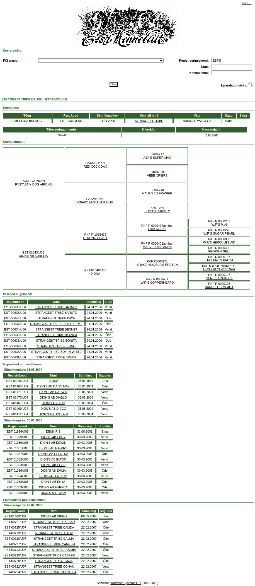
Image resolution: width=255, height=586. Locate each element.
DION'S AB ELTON (53, 459)
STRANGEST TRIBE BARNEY (56, 307)
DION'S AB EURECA (53, 487)
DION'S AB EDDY (53, 437)
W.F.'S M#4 (219, 224)
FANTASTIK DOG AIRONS (33, 184)
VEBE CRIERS (157, 175)
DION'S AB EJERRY (53, 448)
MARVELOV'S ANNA (157, 247)
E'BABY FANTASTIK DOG (95, 202)
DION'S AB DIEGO (53, 408)
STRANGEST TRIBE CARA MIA (54, 549)
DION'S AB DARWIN (53, 392)
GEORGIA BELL (219, 251)
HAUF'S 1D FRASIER (157, 193)
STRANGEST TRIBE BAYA (56, 318)
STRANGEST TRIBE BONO (56, 346)
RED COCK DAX (95, 166)
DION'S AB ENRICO (53, 476)
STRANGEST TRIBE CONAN (54, 566)
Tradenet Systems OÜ (125, 583)
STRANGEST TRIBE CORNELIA (54, 572)
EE (249, 3)
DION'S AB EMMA (53, 470)
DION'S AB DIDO (53, 403)
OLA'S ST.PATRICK (219, 278)
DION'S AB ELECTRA (53, 453)
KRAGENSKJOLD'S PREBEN (157, 264)
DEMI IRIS (53, 431)
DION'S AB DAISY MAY (53, 386)
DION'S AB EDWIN (53, 442)
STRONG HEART (95, 238)
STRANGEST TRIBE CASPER (54, 555)
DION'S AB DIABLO (53, 397)
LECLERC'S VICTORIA (219, 269)
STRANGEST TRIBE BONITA (56, 340)
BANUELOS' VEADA (219, 287)
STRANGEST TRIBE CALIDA (54, 527)
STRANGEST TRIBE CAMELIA (54, 544)
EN (244, 3)
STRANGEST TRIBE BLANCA (56, 335)
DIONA (95, 273)
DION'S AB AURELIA (33, 255)
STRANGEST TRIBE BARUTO (56, 312)
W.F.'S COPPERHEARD (157, 282)
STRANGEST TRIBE (149, 120)
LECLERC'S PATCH (219, 260)
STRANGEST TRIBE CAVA (54, 561)
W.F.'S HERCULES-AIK (219, 242)
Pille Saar (211, 134)
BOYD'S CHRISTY (157, 211)
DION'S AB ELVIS (53, 465)
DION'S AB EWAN (53, 493)
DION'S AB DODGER (53, 414)
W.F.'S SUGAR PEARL (219, 233)
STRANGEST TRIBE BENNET (56, 329)
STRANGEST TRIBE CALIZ (54, 533)
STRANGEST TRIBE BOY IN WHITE (56, 351)
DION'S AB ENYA (53, 481)
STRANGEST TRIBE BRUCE (56, 357)
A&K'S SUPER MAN (157, 157)
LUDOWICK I (157, 229)
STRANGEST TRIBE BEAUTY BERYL (56, 323)
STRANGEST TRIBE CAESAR (54, 522)
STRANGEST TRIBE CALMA (54, 538)
